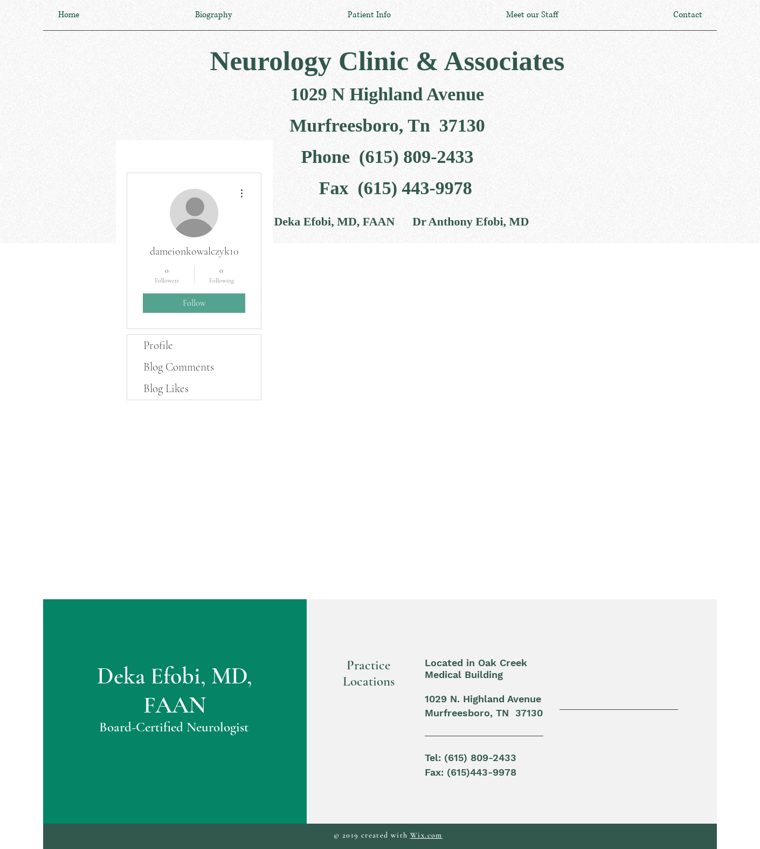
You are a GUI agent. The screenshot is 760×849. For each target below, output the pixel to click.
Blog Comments (178, 367)
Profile (158, 345)
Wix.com (426, 835)
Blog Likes (166, 388)
